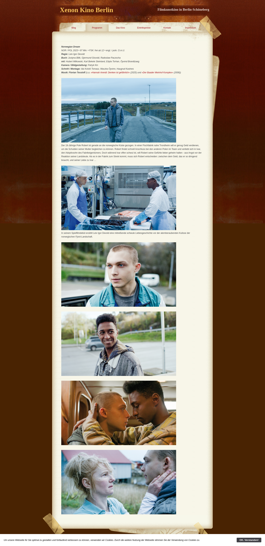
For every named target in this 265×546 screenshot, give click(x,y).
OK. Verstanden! (249, 540)
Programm (97, 28)
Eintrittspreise (144, 28)
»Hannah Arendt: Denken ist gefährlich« (110, 72)
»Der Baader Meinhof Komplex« (157, 72)
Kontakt (167, 28)
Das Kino (120, 28)
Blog (73, 28)
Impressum (190, 28)
